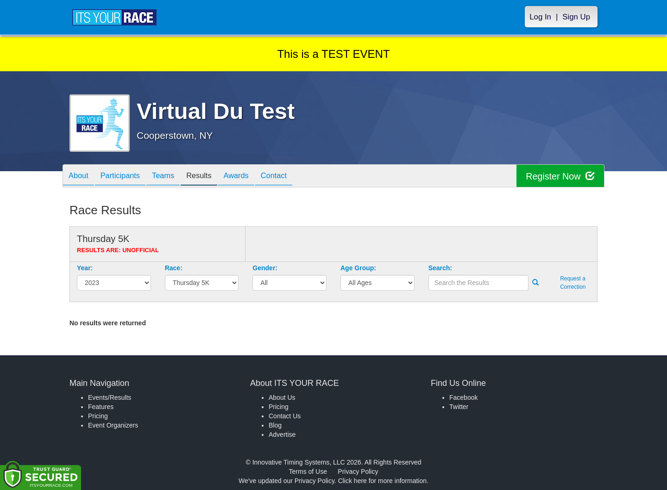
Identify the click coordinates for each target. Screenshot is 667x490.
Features (100, 406)
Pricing (98, 416)
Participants (125, 176)
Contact (293, 176)
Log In (540, 16)
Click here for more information (382, 480)
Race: (173, 268)
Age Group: (358, 268)
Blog (275, 425)
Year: (85, 268)
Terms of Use (308, 471)
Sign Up (576, 16)
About (80, 176)
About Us (282, 397)
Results (211, 176)
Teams (172, 176)
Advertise (282, 434)
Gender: (264, 268)
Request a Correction (572, 282)
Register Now (560, 176)
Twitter (458, 406)
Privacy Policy (358, 471)
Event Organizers (113, 425)
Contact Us (285, 416)
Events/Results (109, 397)
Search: (440, 268)
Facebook (463, 397)
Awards (252, 176)
